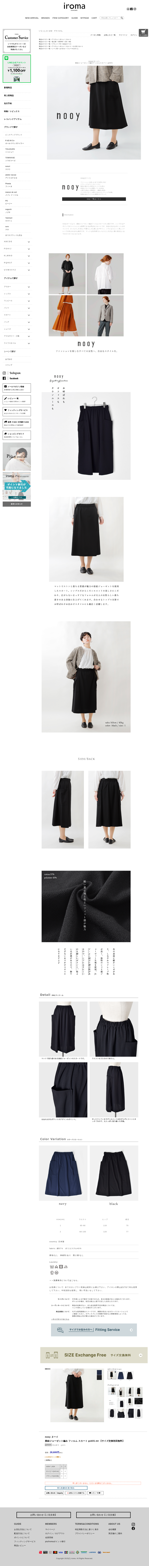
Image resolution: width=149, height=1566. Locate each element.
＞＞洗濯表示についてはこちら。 (64, 1280)
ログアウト (60, 1533)
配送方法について (22, 1533)
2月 (66, 41)
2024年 (60, 41)
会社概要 (112, 1529)
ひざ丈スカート (78, 46)
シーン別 (55, 48)
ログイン (134, 35)
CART (94, 18)
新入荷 (54, 41)
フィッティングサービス (25, 1541)
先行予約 (8, 103)
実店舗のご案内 (115, 1533)
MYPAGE (85, 18)
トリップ (8, 365)
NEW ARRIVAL (32, 18)
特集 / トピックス (12, 111)
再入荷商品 (9, 95)
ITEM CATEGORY (60, 18)
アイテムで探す (11, 278)
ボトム (62, 39)
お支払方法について (23, 1529)
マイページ (123, 35)
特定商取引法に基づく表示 (87, 1529)
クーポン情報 (95, 35)
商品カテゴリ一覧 (44, 39)
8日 (70, 41)
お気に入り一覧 (110, 35)
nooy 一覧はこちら (94, 199)
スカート (68, 39)
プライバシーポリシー (85, 1533)
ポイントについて (22, 1537)
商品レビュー (20, 1545)
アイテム (55, 39)
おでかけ (8, 359)
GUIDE (75, 18)
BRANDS (45, 18)
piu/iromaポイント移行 (55, 1541)
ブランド (55, 44)
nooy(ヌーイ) (66, 44)
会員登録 (49, 1537)
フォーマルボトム (73, 48)
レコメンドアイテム (13, 119)
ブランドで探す (11, 127)
